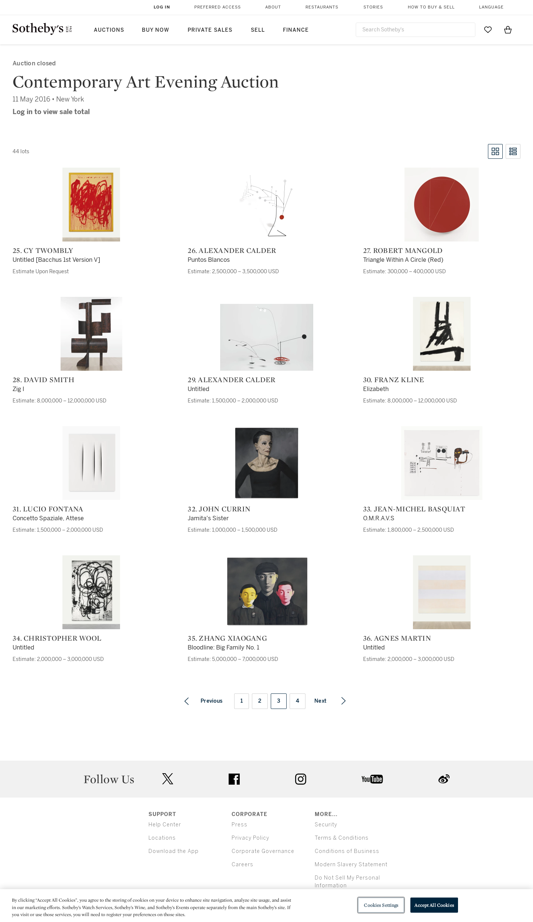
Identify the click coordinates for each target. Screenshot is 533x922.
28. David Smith (43, 379)
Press (239, 825)
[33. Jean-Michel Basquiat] (441, 463)
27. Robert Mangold (403, 250)
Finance (296, 30)
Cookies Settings (381, 905)
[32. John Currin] (267, 463)
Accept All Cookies (434, 905)
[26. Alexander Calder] (266, 204)
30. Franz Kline (393, 379)
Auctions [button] (109, 30)
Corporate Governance (263, 851)
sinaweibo (444, 779)
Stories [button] (373, 7)
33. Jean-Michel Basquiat (414, 508)
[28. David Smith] (91, 334)
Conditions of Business (347, 851)
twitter (167, 779)
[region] (266, 905)
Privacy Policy (250, 838)
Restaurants (321, 7)
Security (326, 825)
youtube (372, 779)
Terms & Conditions (342, 838)
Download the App (173, 851)
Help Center (164, 825)
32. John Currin (219, 508)
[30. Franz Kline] (442, 334)
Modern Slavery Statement (351, 864)
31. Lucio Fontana (48, 508)
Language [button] (491, 7)
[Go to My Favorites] (488, 29)
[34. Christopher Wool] (91, 592)
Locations (162, 838)
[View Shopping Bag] (507, 29)
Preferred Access (217, 7)
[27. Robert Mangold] (441, 204)
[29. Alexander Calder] (266, 337)
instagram (300, 779)
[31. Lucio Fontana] (91, 463)
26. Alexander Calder (232, 250)
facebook (234, 779)
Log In (162, 7)
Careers (242, 864)
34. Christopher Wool (57, 638)
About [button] (273, 7)
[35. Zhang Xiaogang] (267, 592)
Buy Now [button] (155, 30)
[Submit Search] (467, 29)
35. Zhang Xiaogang (227, 638)
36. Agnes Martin (397, 638)
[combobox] (416, 30)
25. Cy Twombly (43, 250)
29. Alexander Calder (231, 379)
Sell (258, 30)
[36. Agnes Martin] (442, 592)
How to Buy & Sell (431, 7)
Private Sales (210, 30)
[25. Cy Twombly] (91, 204)
